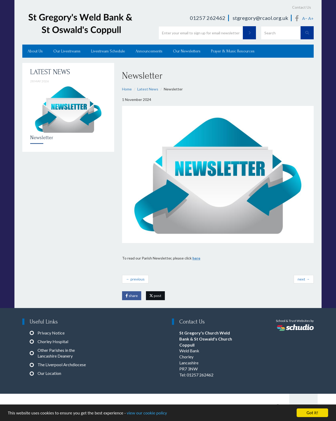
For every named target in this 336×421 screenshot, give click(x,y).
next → (304, 279)
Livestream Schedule (108, 51)
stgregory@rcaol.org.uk (260, 18)
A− (304, 18)
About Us (35, 51)
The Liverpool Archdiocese (62, 364)
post (155, 295)
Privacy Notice (51, 332)
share (131, 295)
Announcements (148, 51)
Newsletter (41, 138)
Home (127, 89)
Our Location (49, 373)
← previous (135, 279)
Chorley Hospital (53, 341)
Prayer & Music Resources (233, 51)
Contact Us (301, 7)
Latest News (147, 89)
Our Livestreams (67, 51)
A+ (311, 18)
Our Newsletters (187, 51)
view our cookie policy (147, 414)
